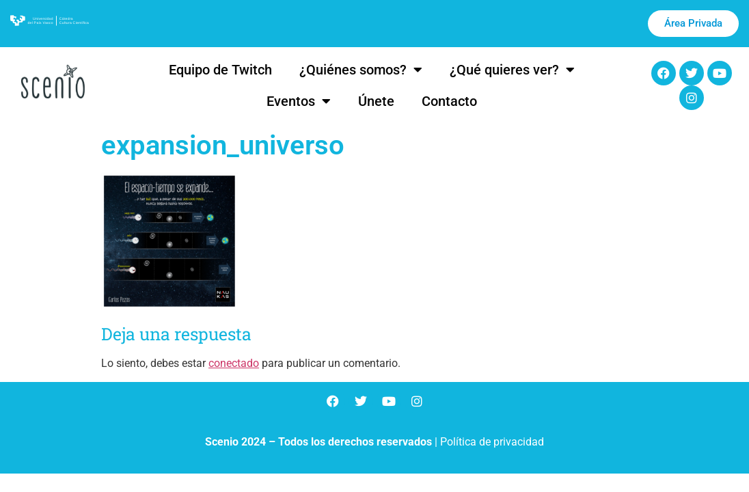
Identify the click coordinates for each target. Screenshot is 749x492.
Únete (376, 101)
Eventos (299, 101)
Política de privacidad (492, 441)
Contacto (449, 101)
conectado (233, 363)
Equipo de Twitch (220, 70)
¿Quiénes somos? (360, 69)
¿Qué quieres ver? (512, 69)
